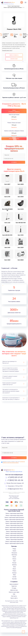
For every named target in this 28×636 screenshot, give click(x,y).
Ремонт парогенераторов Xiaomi (14, 515)
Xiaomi (14, 550)
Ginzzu (14, 558)
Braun (14, 568)
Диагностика (14, 590)
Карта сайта (14, 598)
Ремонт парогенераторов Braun (14, 533)
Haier (14, 560)
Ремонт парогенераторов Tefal (14, 531)
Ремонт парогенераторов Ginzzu (14, 523)
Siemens (14, 564)
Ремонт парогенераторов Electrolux (14, 519)
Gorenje (14, 572)
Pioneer (14, 562)
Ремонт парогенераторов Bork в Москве (13, 7)
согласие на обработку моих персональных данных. (14, 462)
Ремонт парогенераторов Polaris (14, 535)
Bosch (14, 556)
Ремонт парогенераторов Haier (14, 525)
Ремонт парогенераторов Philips (14, 513)
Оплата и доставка (14, 592)
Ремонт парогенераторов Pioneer (14, 527)
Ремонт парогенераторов (13, 6)
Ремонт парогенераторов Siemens (14, 529)
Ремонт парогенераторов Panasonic (14, 517)
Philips (14, 548)
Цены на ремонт (14, 584)
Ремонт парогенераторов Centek (14, 541)
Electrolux (14, 554)
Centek (14, 576)
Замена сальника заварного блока (14, 130)
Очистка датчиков (14, 114)
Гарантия (14, 586)
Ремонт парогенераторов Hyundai (14, 543)
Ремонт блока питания (14, 122)
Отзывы (14, 588)
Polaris (14, 570)
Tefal (14, 566)
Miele (14, 574)
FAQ (14, 594)
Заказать (14, 119)
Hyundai (14, 578)
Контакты (14, 596)
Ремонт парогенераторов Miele (14, 539)
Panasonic (14, 552)
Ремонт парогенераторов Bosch (14, 521)
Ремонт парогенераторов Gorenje (14, 537)
